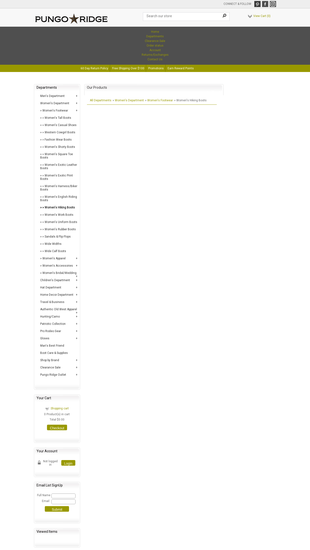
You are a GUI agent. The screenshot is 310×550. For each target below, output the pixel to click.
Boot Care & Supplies (54, 353)
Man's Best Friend (52, 345)
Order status (155, 45)
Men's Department (52, 96)
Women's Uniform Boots (61, 222)
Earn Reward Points (181, 68)
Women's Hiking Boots (60, 207)
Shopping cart (60, 408)
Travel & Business (52, 302)
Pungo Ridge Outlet (53, 374)
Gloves (44, 338)
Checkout (57, 428)
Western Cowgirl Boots (60, 132)
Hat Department (50, 287)
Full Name (43, 495)
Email (45, 501)
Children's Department (55, 280)
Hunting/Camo (50, 316)
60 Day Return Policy (94, 68)
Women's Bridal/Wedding (59, 273)
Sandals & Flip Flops (58, 236)
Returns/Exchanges (155, 54)
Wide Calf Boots (55, 251)
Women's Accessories (57, 265)
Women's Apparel (54, 258)
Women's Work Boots (59, 214)
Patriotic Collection (53, 324)
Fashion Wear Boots (58, 139)
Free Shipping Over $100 (128, 68)
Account (155, 50)
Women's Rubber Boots (60, 229)
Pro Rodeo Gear (50, 331)
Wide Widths (53, 244)
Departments (155, 36)
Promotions (156, 68)
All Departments (100, 100)
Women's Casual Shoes (61, 125)
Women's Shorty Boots (60, 147)
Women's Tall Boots (58, 118)
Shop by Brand (49, 360)
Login (68, 463)
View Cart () (262, 16)
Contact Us (155, 59)
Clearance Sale (155, 41)
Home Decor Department (56, 294)
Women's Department (54, 103)
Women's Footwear (55, 110)
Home (155, 31)
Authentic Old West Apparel (58, 309)
